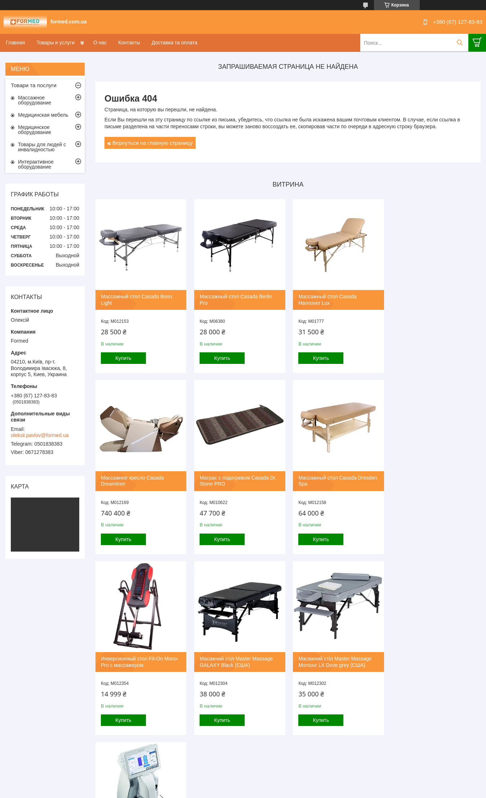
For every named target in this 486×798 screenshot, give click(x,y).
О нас (100, 42)
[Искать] (459, 43)
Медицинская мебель (43, 115)
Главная (15, 42)
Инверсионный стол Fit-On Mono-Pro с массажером (336, 480)
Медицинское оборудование (34, 129)
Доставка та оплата (174, 42)
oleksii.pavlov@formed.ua (40, 435)
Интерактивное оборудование (36, 164)
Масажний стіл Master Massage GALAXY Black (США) (432, 480)
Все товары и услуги (285, 753)
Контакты (129, 42)
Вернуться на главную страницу (152, 143)
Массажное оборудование (34, 100)
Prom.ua (274, 784)
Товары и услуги (55, 42)
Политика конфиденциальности (280, 791)
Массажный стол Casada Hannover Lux (326, 299)
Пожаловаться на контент (218, 791)
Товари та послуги (34, 85)
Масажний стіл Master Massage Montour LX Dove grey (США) (137, 660)
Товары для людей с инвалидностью (42, 147)
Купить (123, 358)
